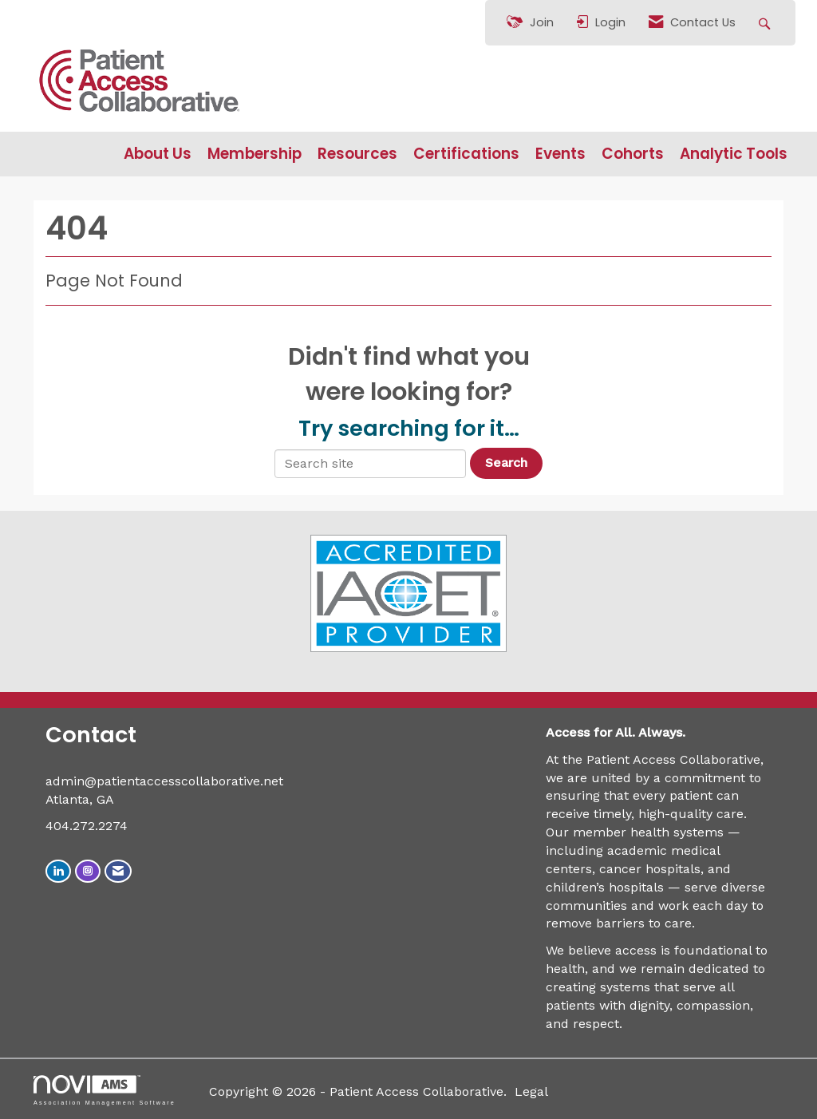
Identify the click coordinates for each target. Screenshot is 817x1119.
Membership (254, 154)
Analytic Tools (733, 154)
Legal (531, 1091)
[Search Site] (766, 23)
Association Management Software (105, 1090)
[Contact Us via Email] (118, 871)
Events (560, 154)
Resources (357, 154)
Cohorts (633, 154)
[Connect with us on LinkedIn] (58, 871)
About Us (157, 154)
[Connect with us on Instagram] (88, 871)
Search (506, 462)
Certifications (466, 154)
